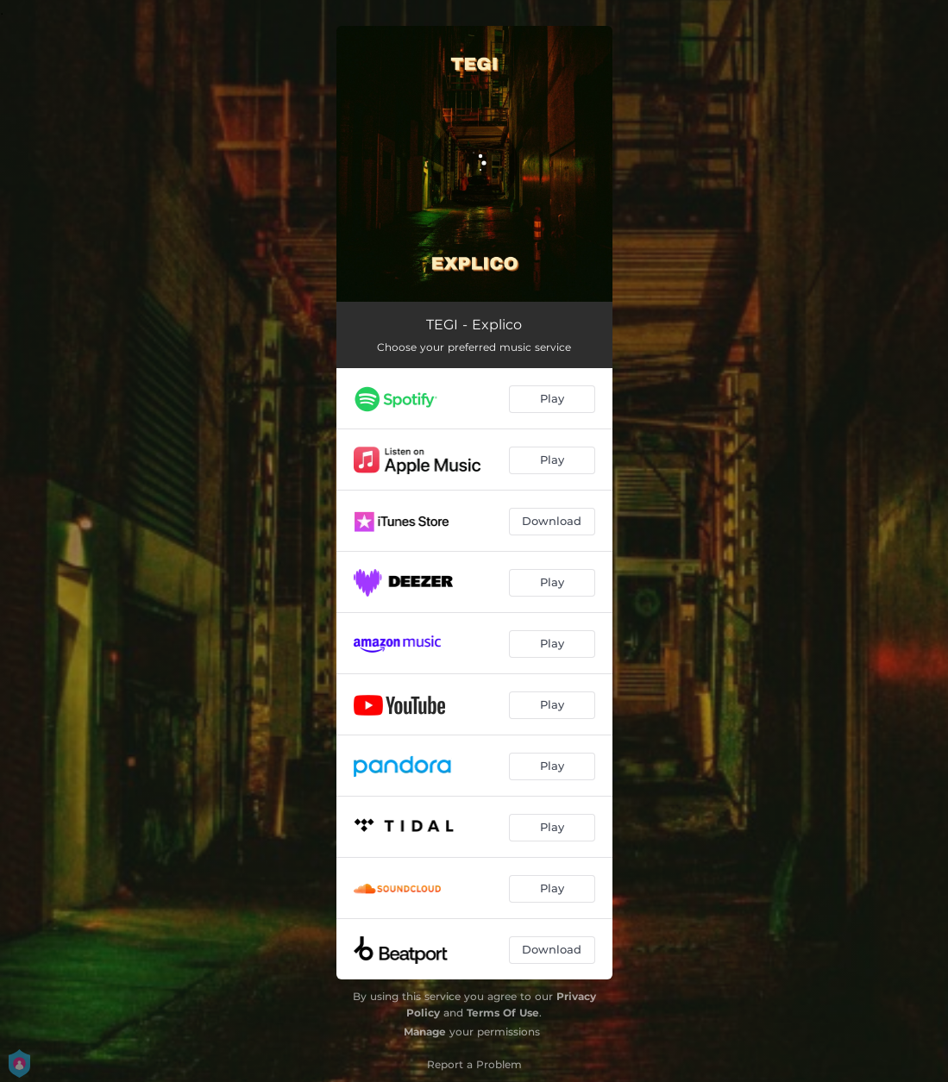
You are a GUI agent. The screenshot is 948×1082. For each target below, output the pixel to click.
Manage (425, 1031)
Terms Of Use (503, 1012)
